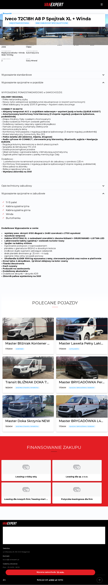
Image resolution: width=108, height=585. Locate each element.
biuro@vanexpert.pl (11, 559)
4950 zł (50, 580)
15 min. (50, 572)
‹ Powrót (6, 13)
